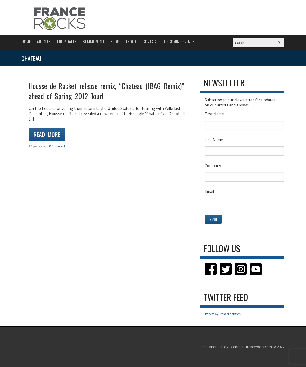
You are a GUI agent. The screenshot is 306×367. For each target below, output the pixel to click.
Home (26, 41)
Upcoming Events (179, 41)
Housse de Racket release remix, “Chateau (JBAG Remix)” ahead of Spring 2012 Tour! (106, 90)
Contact (150, 41)
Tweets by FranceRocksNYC (223, 314)
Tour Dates (67, 41)
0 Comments (57, 146)
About (131, 41)
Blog (114, 41)
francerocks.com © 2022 (265, 347)
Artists (44, 41)
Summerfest (93, 41)
